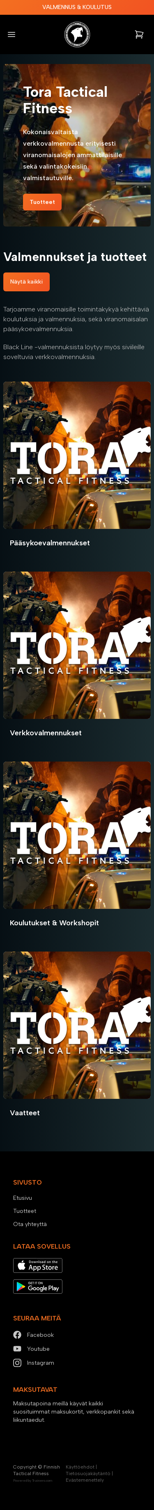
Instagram (33, 1362)
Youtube (31, 1348)
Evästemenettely (85, 1480)
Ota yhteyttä (30, 1224)
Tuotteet (42, 202)
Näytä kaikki (26, 281)
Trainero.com (42, 1480)
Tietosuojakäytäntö (88, 1473)
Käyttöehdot (80, 1467)
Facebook (33, 1335)
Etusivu (22, 1197)
